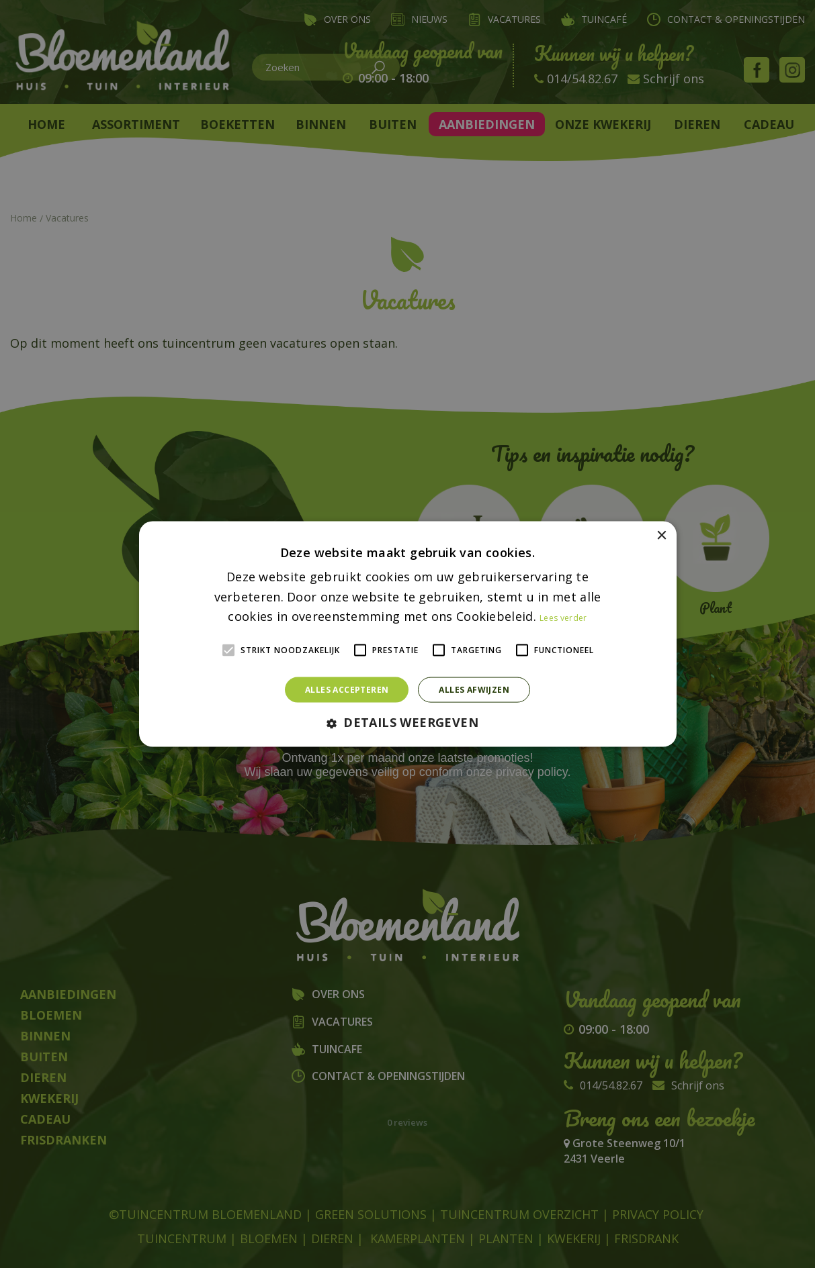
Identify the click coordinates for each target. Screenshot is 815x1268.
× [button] (661, 535)
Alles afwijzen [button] (474, 689)
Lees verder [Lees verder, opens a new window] (563, 618)
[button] (407, 723)
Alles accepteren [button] (346, 689)
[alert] (407, 634)
